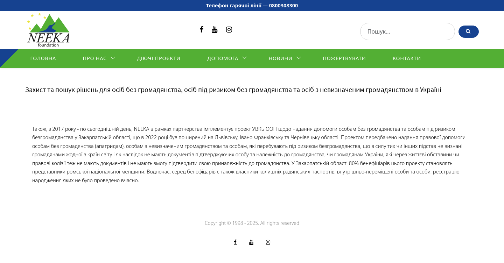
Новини (281, 58)
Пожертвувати (344, 58)
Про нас (95, 58)
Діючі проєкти (158, 58)
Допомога (222, 58)
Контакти (407, 58)
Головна (43, 58)
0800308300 (283, 5)
